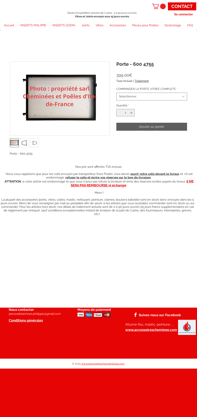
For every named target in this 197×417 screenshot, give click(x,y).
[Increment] (131, 112)
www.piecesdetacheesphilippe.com (102, 363)
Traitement (142, 80)
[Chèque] (98, 315)
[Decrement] (119, 112)
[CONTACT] (182, 6)
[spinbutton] (125, 112)
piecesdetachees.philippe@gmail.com (35, 314)
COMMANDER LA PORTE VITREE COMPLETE (147, 88)
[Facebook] (135, 315)
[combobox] (151, 96)
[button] (159, 6)
